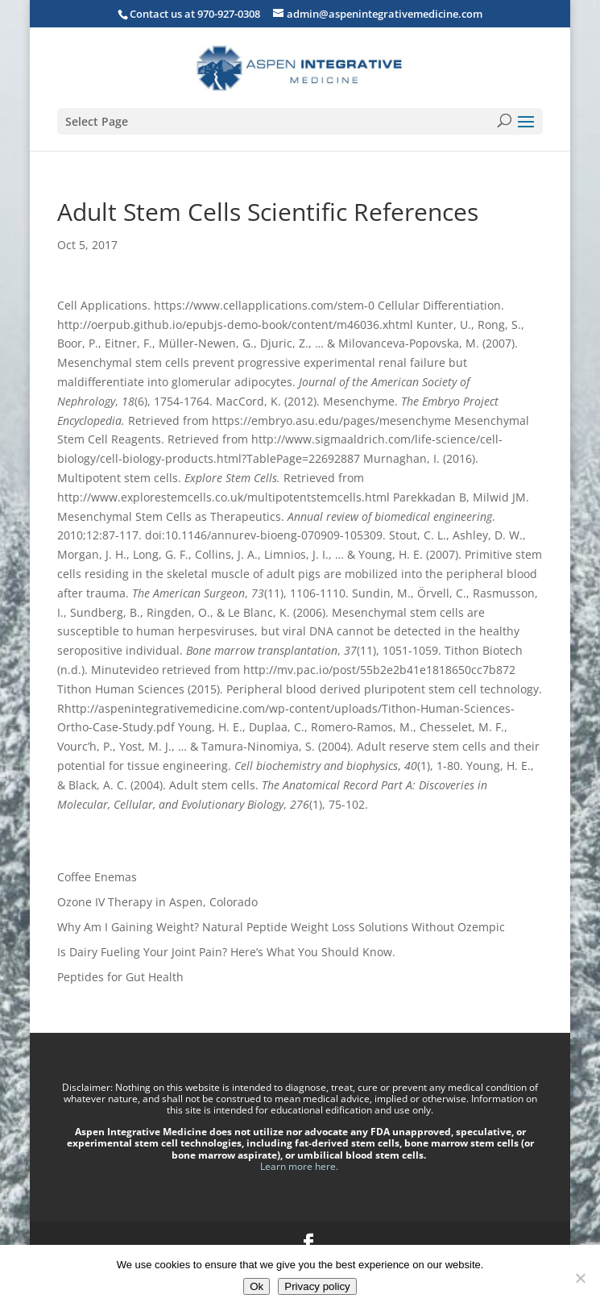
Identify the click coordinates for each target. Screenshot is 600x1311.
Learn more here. (300, 1166)
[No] (580, 1278)
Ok (256, 1286)
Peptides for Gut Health (120, 976)
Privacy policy (317, 1286)
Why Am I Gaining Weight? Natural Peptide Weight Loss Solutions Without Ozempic (281, 926)
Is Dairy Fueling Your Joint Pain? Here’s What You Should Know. (226, 951)
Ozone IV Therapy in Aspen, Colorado (157, 901)
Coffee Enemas (97, 876)
